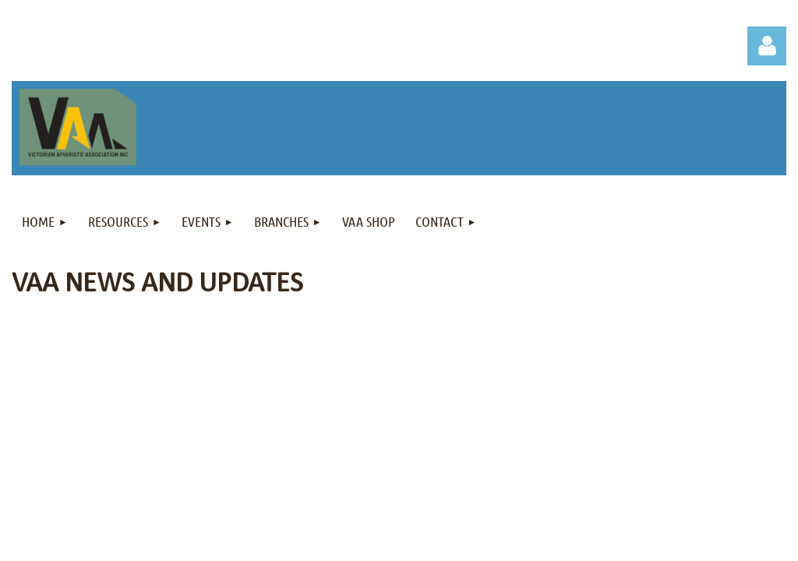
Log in (766, 45)
